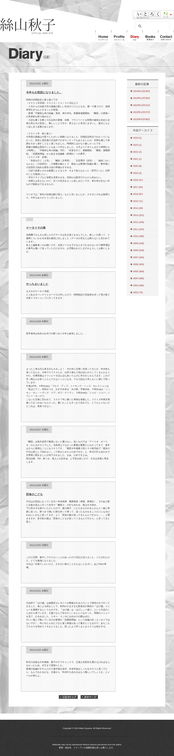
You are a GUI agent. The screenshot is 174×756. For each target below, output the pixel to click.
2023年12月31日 (141, 105)
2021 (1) (137, 159)
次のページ (89, 697)
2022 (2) (137, 152)
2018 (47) (138, 180)
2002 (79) (138, 292)
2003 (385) (138, 285)
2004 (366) (138, 278)
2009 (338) (138, 243)
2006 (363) (138, 264)
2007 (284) (138, 257)
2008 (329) (138, 250)
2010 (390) (138, 236)
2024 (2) (137, 138)
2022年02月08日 (141, 119)
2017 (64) (138, 187)
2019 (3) (137, 173)
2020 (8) (137, 166)
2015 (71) (138, 201)
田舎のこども (34, 494)
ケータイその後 (36, 227)
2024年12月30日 (141, 91)
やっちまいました (37, 284)
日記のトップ (68, 697)
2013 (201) (138, 215)
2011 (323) (138, 229)
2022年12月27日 (141, 112)
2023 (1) (137, 145)
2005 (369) (138, 271)
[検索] (152, 26)
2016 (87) (138, 194)
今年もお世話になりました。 (44, 92)
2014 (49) (138, 208)
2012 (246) (138, 222)
